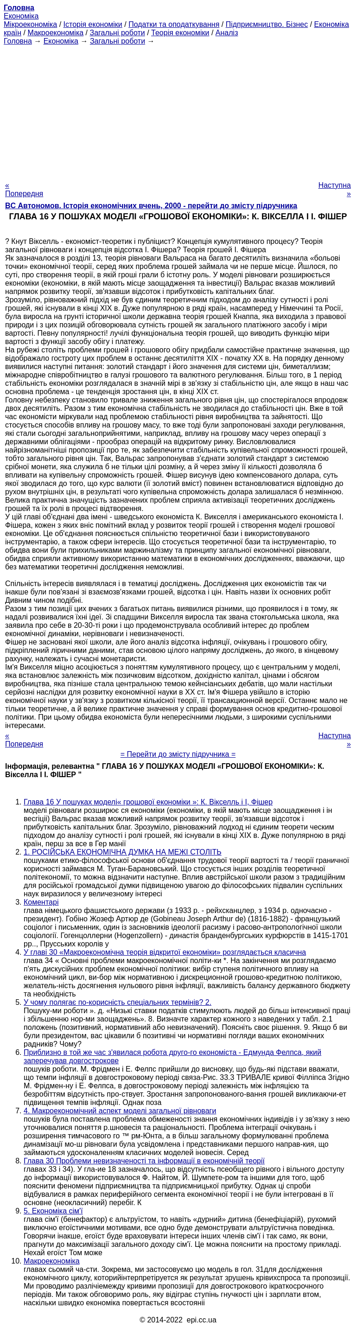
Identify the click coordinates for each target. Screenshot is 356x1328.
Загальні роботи (117, 33)
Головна (18, 41)
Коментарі (41, 902)
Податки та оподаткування (173, 24)
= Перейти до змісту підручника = (178, 754)
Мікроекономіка (30, 24)
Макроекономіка (55, 33)
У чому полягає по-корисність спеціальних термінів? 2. (117, 1002)
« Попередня (24, 189)
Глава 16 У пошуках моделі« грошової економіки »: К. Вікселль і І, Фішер (148, 802)
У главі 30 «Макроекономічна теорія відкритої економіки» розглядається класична (165, 952)
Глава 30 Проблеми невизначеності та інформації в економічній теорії (144, 1161)
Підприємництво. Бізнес (267, 24)
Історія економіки (93, 24)
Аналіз (227, 33)
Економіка (21, 16)
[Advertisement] (178, 110)
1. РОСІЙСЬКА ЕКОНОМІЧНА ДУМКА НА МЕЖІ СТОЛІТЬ (123, 852)
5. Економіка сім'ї (53, 1211)
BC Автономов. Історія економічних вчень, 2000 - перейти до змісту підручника (151, 206)
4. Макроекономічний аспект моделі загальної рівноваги (120, 1111)
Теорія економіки (180, 33)
